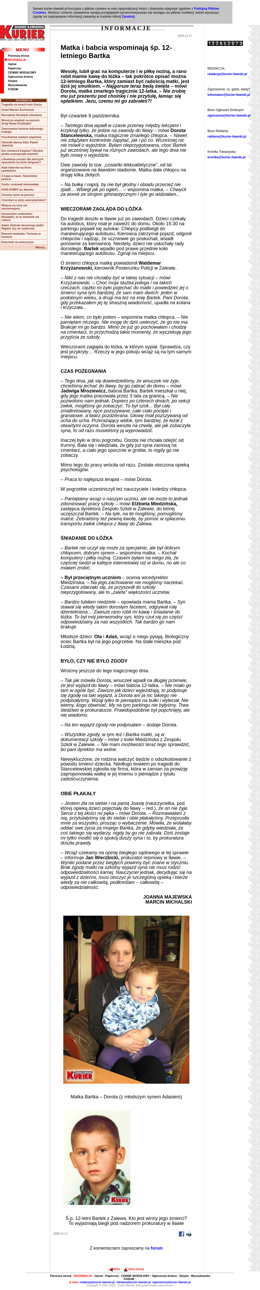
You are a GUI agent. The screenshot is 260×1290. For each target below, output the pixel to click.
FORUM (13, 89)
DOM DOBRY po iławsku (17, 189)
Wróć (114, 1269)
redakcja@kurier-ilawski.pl (227, 74)
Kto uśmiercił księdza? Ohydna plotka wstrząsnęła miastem (22, 152)
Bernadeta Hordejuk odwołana (21, 115)
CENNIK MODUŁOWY (22, 72)
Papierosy (14, 68)
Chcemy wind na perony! (17, 194)
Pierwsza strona (18, 55)
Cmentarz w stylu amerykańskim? (23, 200)
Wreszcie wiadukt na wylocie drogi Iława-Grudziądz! (20, 122)
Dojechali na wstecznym (17, 242)
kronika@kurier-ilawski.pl (226, 157)
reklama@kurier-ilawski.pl (226, 136)
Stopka (12, 80)
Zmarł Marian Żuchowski (17, 109)
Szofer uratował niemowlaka (20, 184)
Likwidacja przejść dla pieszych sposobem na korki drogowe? (22, 161)
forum (157, 1248)
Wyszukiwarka (17, 85)
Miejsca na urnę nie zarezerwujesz (14, 207)
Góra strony (134, 1269)
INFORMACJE (15, 59)
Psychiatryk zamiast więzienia (21, 137)
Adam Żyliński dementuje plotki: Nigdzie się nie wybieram (22, 227)
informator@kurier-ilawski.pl (228, 95)
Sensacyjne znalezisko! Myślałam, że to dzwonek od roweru (20, 217)
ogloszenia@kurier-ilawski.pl (229, 115)
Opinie (12, 64)
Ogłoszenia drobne (20, 76)
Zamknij (128, 16)
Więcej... (41, 247)
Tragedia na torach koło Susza (21, 104)
